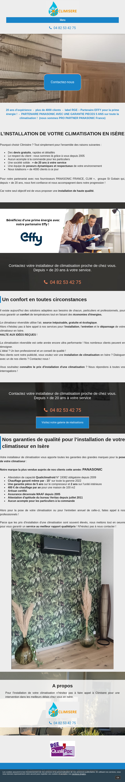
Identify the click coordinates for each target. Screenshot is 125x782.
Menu (62, 20)
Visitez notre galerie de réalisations (62, 422)
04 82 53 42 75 (64, 28)
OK (118, 778)
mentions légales (79, 774)
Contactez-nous (62, 82)
